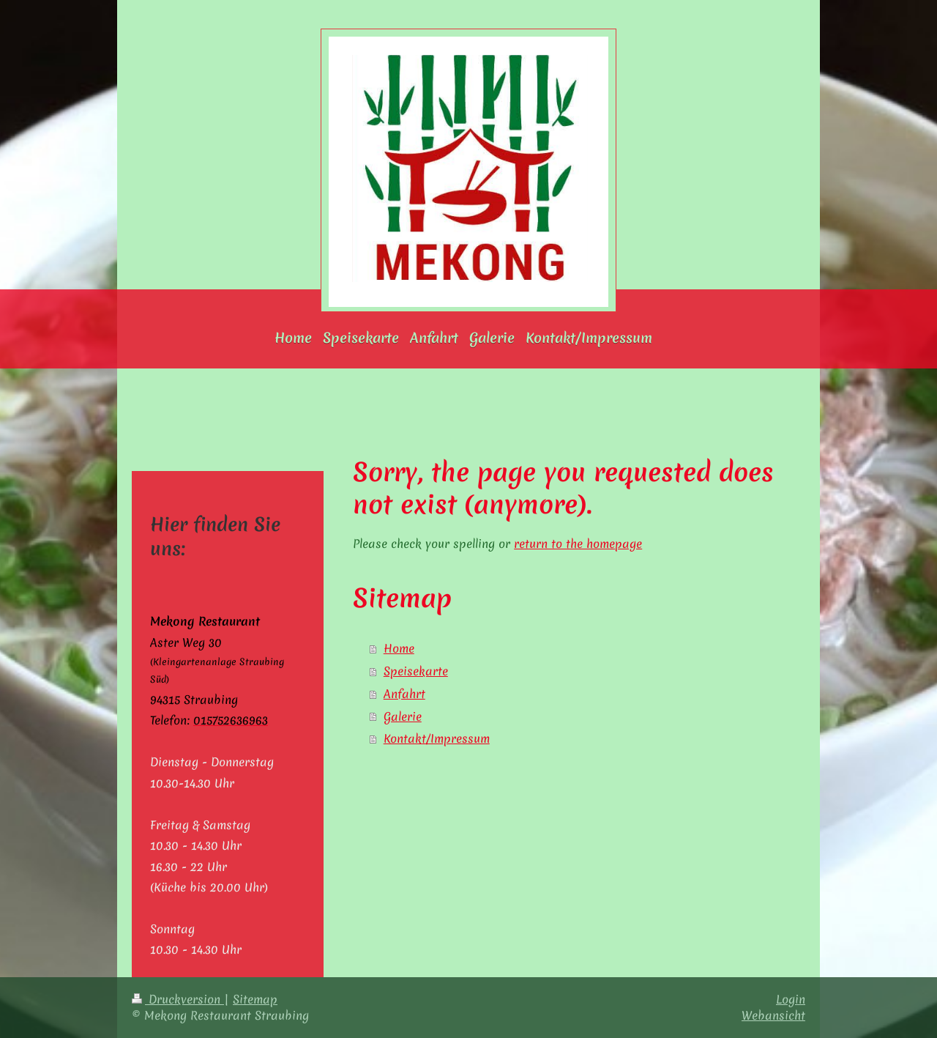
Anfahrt (404, 694)
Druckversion (178, 999)
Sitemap (255, 999)
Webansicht (773, 1015)
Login (790, 999)
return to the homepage (578, 543)
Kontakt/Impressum (437, 738)
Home (399, 648)
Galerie (403, 716)
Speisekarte (416, 671)
